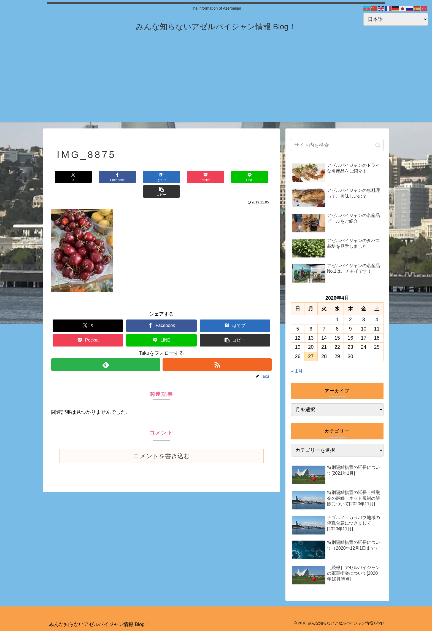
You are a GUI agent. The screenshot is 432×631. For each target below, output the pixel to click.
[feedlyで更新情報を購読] (105, 350)
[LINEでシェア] (216, 177)
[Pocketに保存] (180, 177)
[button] (253, 177)
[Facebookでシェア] (106, 177)
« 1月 (297, 371)
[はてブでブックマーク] (143, 177)
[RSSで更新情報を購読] (217, 350)
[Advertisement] (216, 83)
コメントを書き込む (161, 441)
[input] (337, 145)
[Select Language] (395, 19)
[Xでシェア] (69, 177)
